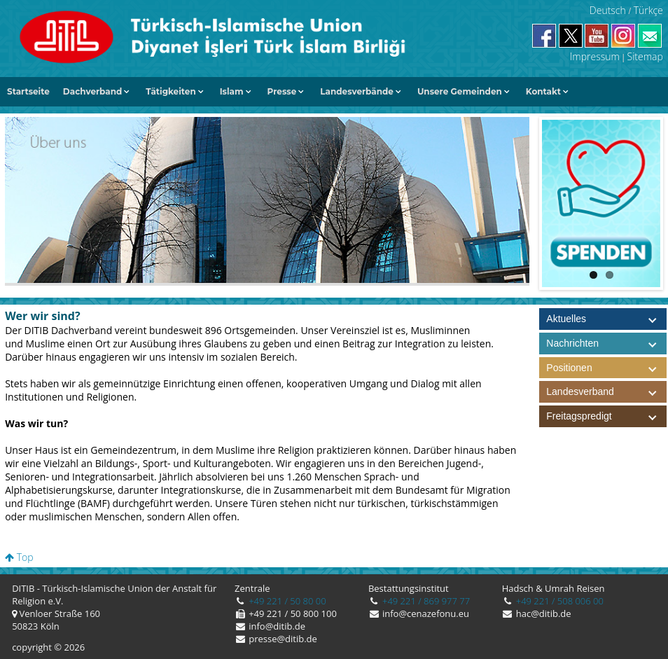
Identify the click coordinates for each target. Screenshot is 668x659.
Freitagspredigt (606, 416)
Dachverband (93, 91)
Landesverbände (357, 91)
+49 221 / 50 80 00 (286, 601)
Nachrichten (572, 343)
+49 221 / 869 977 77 (425, 601)
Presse (282, 91)
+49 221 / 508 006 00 (558, 601)
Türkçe (648, 10)
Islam (232, 91)
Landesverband (606, 392)
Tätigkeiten (170, 91)
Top (19, 557)
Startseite (28, 91)
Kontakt (543, 91)
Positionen (606, 368)
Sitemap (645, 56)
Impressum (595, 56)
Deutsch (608, 10)
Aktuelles (566, 318)
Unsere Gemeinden (459, 91)
